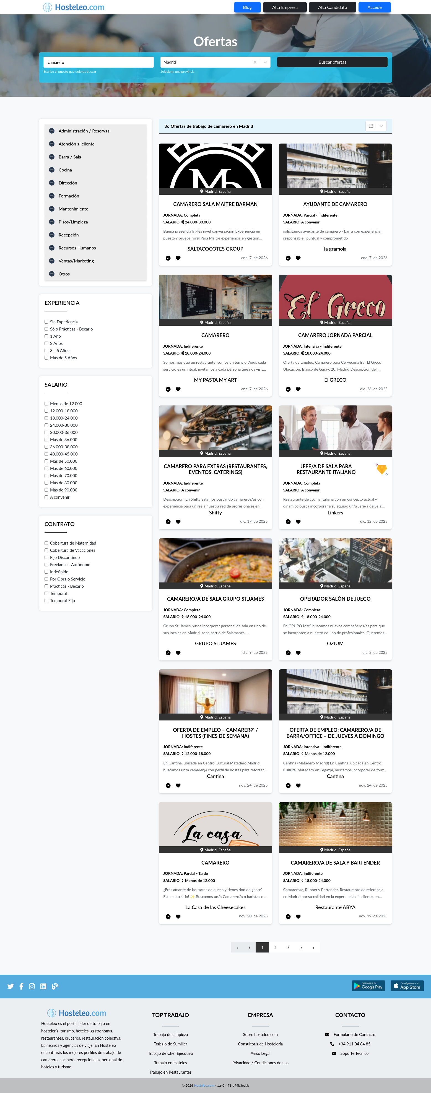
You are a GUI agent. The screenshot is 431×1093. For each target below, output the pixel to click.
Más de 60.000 (61, 468)
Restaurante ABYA (335, 907)
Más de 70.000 (61, 475)
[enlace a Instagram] (32, 987)
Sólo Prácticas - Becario (69, 328)
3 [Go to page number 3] (288, 947)
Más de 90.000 (61, 489)
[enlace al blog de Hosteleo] (55, 987)
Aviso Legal (260, 1053)
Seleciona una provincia (177, 71)
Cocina (65, 169)
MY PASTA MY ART (215, 380)
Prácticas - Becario (64, 586)
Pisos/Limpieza (73, 221)
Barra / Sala (70, 156)
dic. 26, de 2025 (374, 388)
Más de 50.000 (61, 461)
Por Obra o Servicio (65, 578)
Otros (64, 273)
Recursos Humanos (77, 247)
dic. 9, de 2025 (255, 652)
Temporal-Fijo (60, 600)
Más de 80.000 (61, 482)
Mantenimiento (74, 208)
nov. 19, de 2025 (373, 916)
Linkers (335, 512)
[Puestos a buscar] (98, 62)
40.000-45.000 (61, 453)
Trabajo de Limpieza (170, 1034)
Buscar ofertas (332, 61)
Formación (69, 195)
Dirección (68, 182)
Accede (375, 7)
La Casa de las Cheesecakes (215, 907)
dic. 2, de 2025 (375, 652)
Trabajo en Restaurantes (170, 1072)
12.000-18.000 (61, 410)
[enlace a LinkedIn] (43, 987)
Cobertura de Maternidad (70, 542)
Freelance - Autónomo (67, 564)
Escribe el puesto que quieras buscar (69, 71)
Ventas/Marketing (76, 260)
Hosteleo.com (203, 1085)
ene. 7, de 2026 (254, 257)
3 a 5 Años (57, 350)
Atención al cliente (77, 143)
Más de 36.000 (61, 439)
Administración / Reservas (84, 130)
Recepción (69, 234)
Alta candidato (332, 7)
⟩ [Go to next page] (301, 947)
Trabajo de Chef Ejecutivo (170, 1053)
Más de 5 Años (61, 357)
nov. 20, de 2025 (253, 916)
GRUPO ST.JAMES (215, 643)
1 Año (53, 336)
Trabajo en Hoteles (170, 1062)
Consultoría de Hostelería (260, 1044)
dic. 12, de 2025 (374, 521)
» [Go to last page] (313, 947)
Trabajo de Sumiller (170, 1044)
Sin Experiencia (61, 321)
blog (247, 7)
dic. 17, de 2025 (254, 521)
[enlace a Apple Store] (407, 990)
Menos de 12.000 (63, 403)
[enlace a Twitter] (10, 987)
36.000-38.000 (61, 446)
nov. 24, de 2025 (253, 785)
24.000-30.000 (61, 425)
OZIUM (335, 643)
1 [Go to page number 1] (262, 947)
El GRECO (335, 380)
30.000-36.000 (61, 432)
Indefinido (56, 571)
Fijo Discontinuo (62, 557)
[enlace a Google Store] (368, 990)
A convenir (57, 497)
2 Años (54, 343)
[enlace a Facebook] (21, 987)
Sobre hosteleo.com (260, 1034)
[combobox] (164, 62)
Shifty (215, 512)
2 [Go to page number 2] (275, 947)
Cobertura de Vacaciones (70, 550)
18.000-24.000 (61, 417)
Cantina (215, 776)
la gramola (335, 249)
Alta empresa (285, 7)
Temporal (56, 593)
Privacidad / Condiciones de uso (260, 1062)
